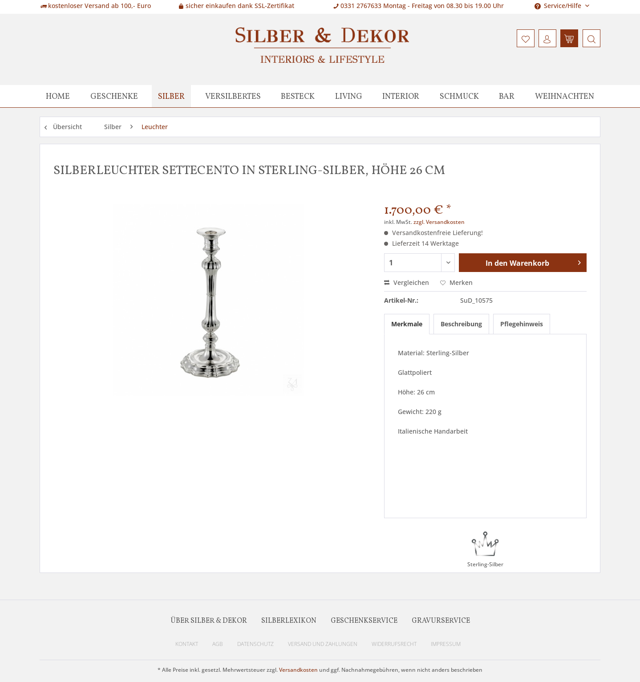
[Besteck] (298, 96)
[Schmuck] (459, 96)
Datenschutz (255, 644)
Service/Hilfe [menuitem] (559, 5)
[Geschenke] (114, 96)
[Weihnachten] (564, 96)
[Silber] (171, 96)
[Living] (349, 96)
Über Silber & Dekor (208, 621)
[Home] (58, 96)
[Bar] (507, 96)
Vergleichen (406, 282)
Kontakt (186, 644)
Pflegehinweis (521, 324)
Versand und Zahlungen (322, 644)
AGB (217, 644)
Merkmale (406, 324)
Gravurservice (441, 621)
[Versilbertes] (233, 96)
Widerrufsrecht (394, 644)
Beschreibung (461, 324)
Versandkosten (298, 670)
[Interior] (400, 96)
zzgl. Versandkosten (439, 222)
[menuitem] (590, 38)
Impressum (446, 644)
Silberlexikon (288, 621)
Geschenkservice (364, 621)
